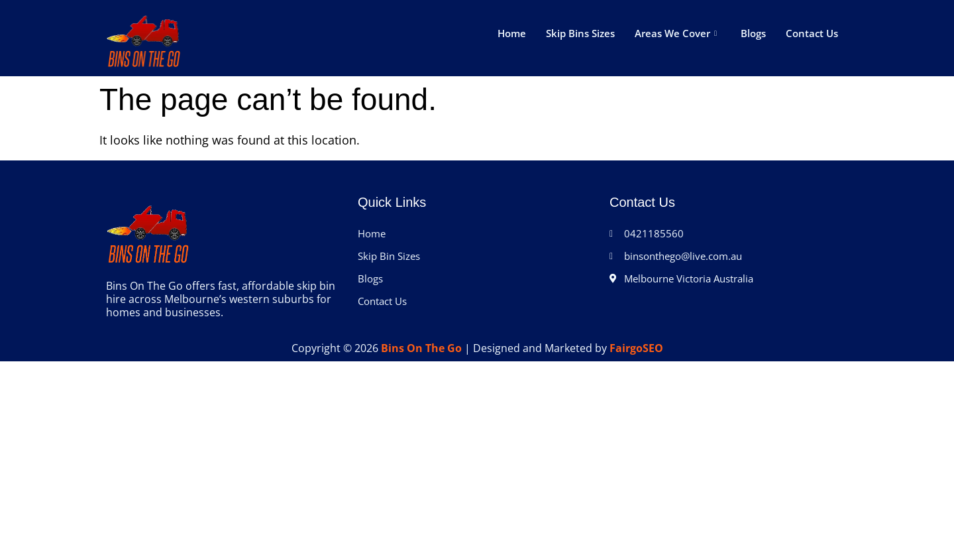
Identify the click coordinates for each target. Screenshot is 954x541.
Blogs (753, 33)
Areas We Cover (676, 33)
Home (512, 33)
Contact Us (812, 33)
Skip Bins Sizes (580, 33)
